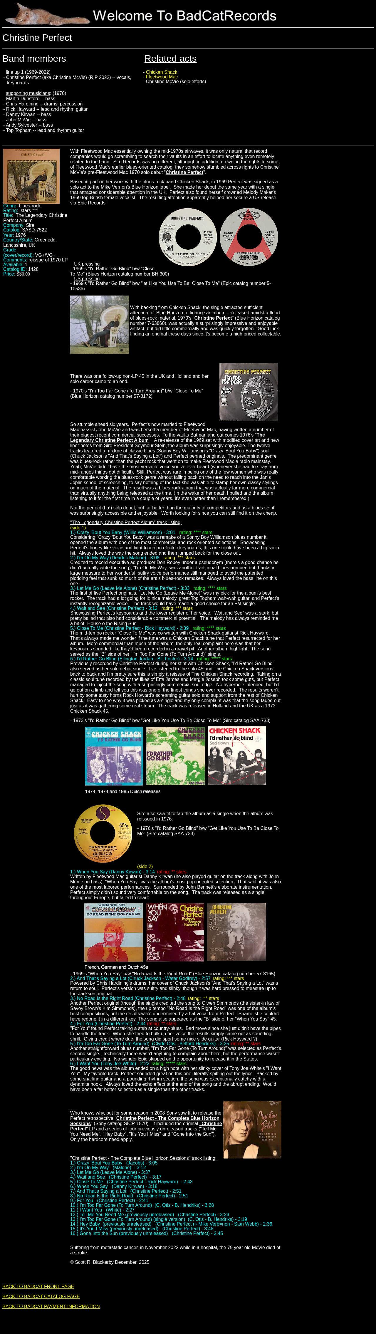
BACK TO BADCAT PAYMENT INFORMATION (51, 1306)
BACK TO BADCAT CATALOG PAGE (41, 1296)
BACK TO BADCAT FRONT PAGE (38, 1286)
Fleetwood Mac (162, 76)
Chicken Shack (161, 72)
